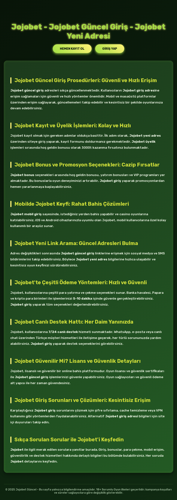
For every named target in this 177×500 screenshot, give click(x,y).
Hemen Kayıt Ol (72, 48)
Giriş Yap (109, 48)
